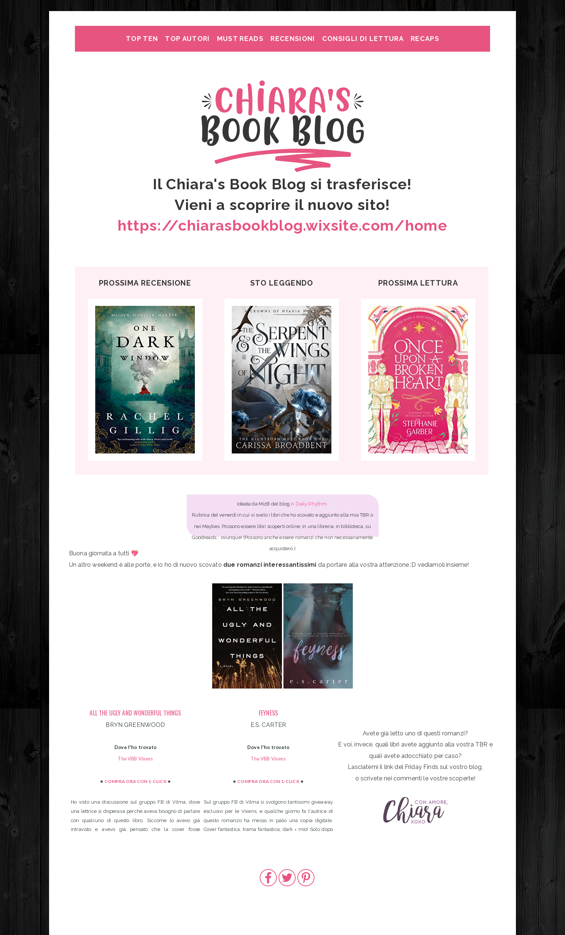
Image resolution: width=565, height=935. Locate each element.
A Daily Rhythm (309, 504)
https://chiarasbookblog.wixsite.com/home (282, 225)
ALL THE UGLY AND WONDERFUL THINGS (135, 712)
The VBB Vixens (135, 759)
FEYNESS (268, 712)
